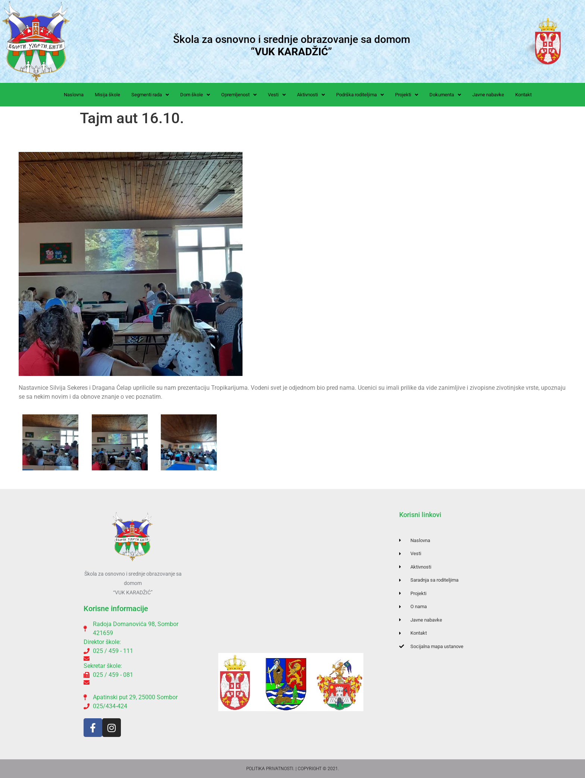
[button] (150, 95)
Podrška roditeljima (360, 94)
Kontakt (523, 94)
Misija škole (107, 94)
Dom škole (195, 94)
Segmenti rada (150, 94)
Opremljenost (239, 94)
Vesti (277, 94)
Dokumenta (445, 94)
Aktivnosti (311, 94)
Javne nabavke (488, 94)
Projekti (406, 94)
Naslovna (74, 94)
